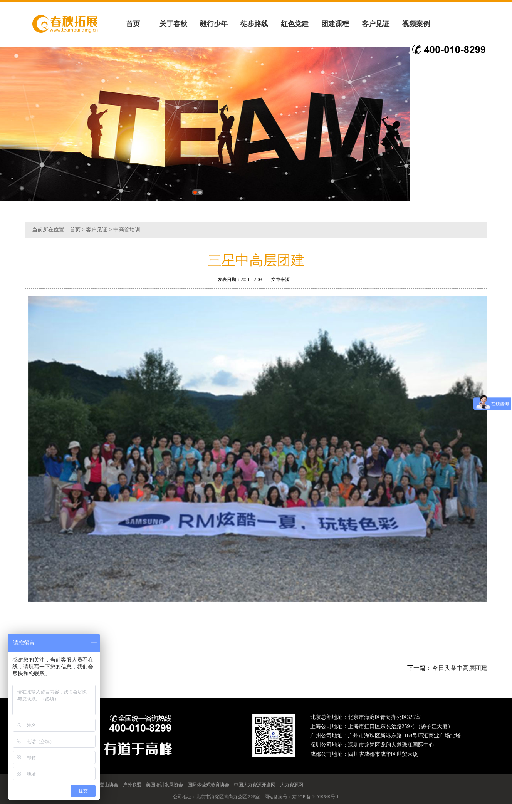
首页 (133, 24)
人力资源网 (291, 784)
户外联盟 (132, 784)
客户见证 (375, 24)
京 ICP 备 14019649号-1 (315, 796)
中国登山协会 (104, 784)
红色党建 (295, 24)
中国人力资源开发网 (254, 784)
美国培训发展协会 (164, 784)
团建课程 (335, 24)
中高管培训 (126, 230)
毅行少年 (214, 24)
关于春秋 (173, 24)
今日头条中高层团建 (459, 668)
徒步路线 (254, 24)
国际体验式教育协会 (208, 784)
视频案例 (416, 24)
